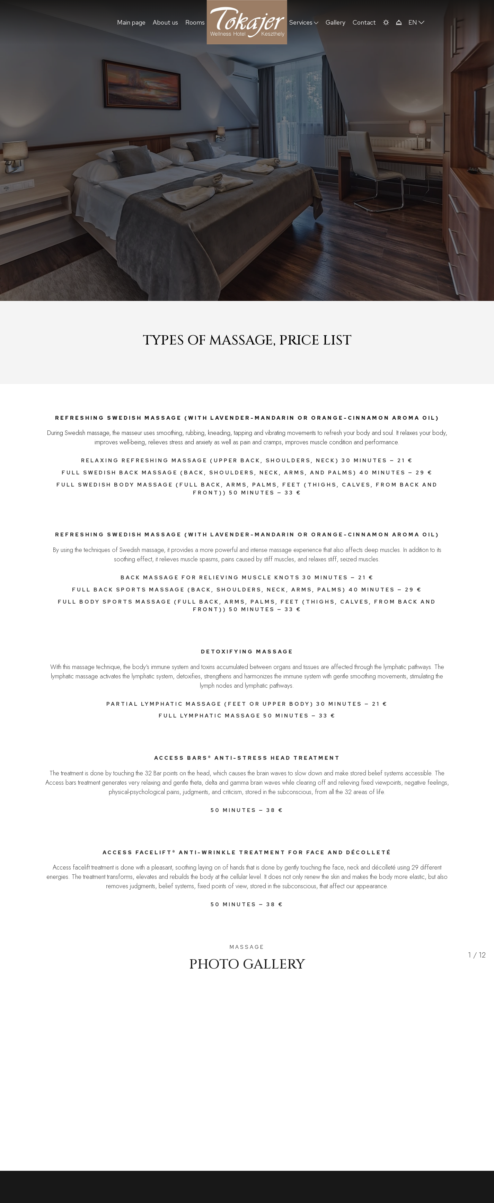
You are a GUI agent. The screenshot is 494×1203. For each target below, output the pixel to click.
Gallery (335, 22)
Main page (131, 22)
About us (165, 22)
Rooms (195, 22)
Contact (364, 22)
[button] (385, 22)
